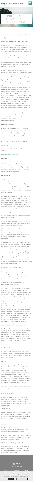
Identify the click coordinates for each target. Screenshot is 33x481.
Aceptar (11, 479)
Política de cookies (22, 479)
